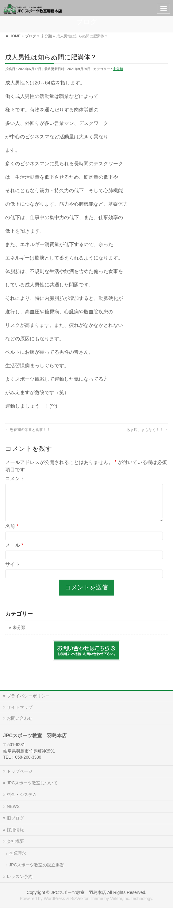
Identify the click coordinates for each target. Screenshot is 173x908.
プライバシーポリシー (28, 695)
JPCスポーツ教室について (32, 782)
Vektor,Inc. (120, 898)
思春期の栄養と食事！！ (27, 430)
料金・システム (22, 794)
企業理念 (17, 853)
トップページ (20, 771)
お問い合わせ (20, 718)
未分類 (118, 69)
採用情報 (15, 829)
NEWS (13, 806)
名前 (11, 533)
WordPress (54, 898)
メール (14, 552)
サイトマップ (20, 707)
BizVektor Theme (86, 898)
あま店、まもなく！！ (147, 430)
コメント (15, 478)
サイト (12, 571)
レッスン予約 (20, 876)
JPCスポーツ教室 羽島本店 (78, 892)
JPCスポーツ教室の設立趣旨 (36, 864)
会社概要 (15, 841)
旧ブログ (15, 818)
